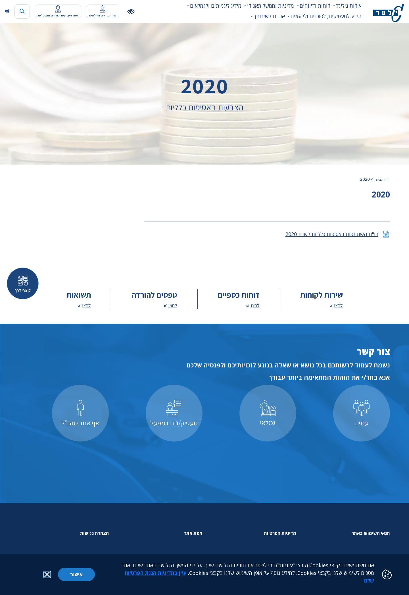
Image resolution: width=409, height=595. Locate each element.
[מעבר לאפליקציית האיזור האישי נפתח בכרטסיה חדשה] (102, 11)
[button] (47, 574)
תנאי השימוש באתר (371, 533)
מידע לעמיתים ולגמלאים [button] (215, 5)
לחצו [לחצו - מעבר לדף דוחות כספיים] (255, 305)
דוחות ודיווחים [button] (315, 5)
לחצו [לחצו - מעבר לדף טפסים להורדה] (172, 305)
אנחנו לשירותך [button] (269, 16)
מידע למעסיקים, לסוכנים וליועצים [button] (326, 16)
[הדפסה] (7, 11)
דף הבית (382, 180)
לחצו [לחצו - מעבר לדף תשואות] (86, 305)
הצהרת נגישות (94, 533)
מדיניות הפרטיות (280, 533)
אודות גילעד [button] (349, 5)
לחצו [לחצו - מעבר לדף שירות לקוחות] (338, 305)
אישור (76, 574)
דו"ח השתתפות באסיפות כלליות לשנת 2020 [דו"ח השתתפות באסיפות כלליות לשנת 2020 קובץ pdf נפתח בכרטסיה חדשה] (331, 234)
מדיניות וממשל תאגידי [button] (270, 5)
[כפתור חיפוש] (22, 11)
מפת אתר (193, 533)
